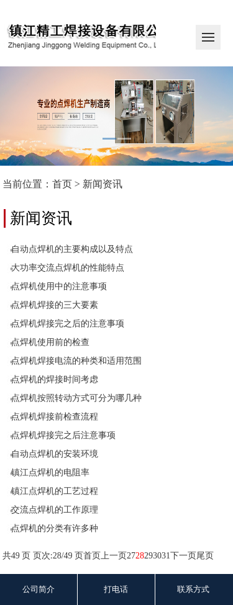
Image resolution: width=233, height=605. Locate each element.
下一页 (183, 555)
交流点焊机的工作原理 (54, 509)
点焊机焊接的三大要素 (54, 305)
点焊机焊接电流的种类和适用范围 (76, 360)
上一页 (114, 555)
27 (131, 555)
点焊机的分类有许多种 (54, 528)
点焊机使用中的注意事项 (59, 286)
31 (166, 555)
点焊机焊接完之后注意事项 (63, 435)
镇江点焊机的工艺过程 (54, 491)
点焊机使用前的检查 (50, 342)
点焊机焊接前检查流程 (54, 416)
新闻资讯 (102, 184)
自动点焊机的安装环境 (54, 454)
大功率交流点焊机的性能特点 (67, 267)
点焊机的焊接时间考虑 (54, 379)
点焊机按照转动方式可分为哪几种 (76, 398)
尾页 (205, 555)
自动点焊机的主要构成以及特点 (72, 249)
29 (148, 555)
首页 (62, 184)
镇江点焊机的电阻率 (50, 472)
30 (157, 555)
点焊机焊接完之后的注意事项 (67, 323)
